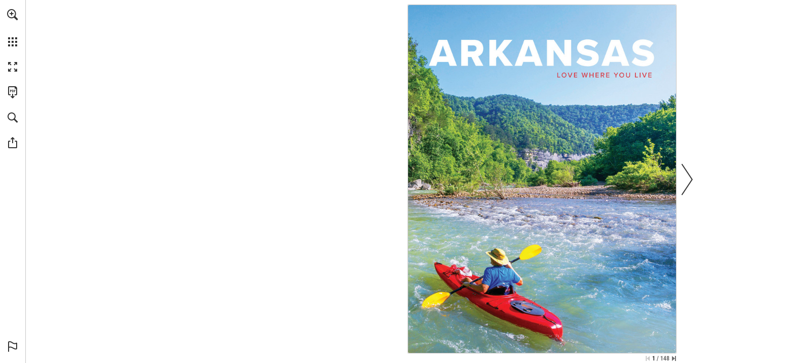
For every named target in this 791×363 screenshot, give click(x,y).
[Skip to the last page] (674, 358)
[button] (12, 14)
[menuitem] (12, 27)
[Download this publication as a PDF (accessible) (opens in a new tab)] (12, 92)
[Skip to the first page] (648, 358)
